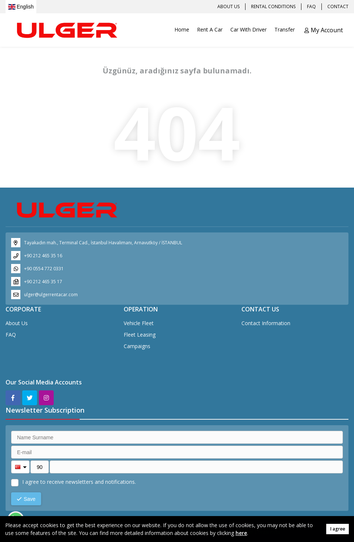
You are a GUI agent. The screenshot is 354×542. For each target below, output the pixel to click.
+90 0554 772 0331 (44, 268)
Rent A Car (210, 29)
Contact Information (265, 323)
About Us (17, 323)
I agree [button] (337, 529)
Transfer (284, 29)
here (241, 532)
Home (181, 29)
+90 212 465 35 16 (43, 255)
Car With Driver (248, 29)
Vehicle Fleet (139, 323)
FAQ (11, 334)
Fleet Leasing (140, 334)
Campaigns (137, 346)
